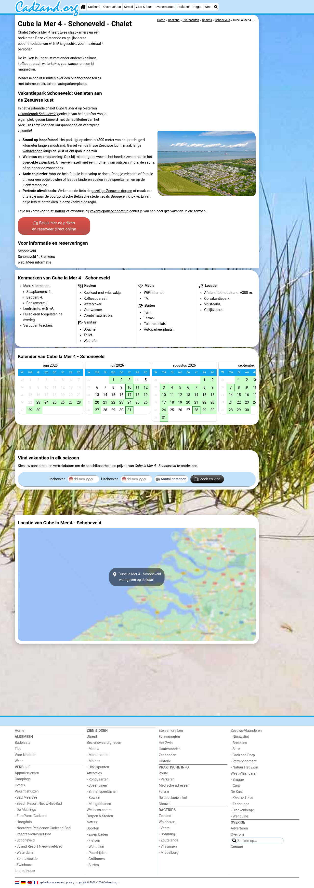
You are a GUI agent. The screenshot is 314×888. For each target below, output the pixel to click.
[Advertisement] (279, 127)
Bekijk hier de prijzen (54, 226)
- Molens (93, 761)
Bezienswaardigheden (104, 743)
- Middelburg (168, 853)
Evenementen (165, 7)
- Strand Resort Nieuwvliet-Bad (38, 846)
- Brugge (237, 780)
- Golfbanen (96, 859)
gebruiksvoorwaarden (52, 882)
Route (163, 773)
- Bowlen (93, 798)
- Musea (93, 749)
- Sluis (235, 749)
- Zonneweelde (26, 859)
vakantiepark (109, 211)
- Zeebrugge (240, 804)
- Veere (164, 828)
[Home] (82, 7)
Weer (207, 7)
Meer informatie (38, 262)
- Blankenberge (242, 810)
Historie (165, 761)
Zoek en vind (207, 479)
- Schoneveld (25, 840)
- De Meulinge (25, 810)
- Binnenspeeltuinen (102, 792)
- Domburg (167, 834)
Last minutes (25, 871)
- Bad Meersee (26, 797)
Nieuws (164, 804)
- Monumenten (98, 755)
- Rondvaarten (98, 779)
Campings (23, 779)
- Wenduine (239, 816)
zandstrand (56, 146)
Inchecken (58, 479)
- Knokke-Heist (242, 798)
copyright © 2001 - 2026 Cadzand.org (97, 882)
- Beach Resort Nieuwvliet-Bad (38, 804)
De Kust (237, 792)
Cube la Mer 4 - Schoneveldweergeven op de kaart (137, 577)
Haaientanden (170, 749)
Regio (197, 7)
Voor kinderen (26, 755)
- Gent (235, 786)
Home (19, 731)
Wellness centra (99, 810)
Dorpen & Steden (100, 816)
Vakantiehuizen (27, 791)
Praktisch (183, 7)
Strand (128, 7)
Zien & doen (144, 7)
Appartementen (27, 773)
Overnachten (112, 7)
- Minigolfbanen (99, 804)
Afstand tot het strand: (221, 293)
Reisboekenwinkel (173, 798)
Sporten (93, 828)
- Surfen (93, 865)
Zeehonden (167, 755)
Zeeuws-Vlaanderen (246, 731)
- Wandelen (95, 847)
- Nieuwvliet (240, 737)
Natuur (92, 822)
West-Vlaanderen (244, 773)
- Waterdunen (25, 853)
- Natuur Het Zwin (244, 767)
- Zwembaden (97, 834)
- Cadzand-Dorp (243, 755)
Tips (18, 749)
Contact (237, 847)
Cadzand (94, 7)
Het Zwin (166, 743)
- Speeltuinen (97, 785)
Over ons (238, 834)
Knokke (133, 196)
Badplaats (22, 743)
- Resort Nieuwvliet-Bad (33, 834)
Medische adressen (174, 785)
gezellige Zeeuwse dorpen (112, 191)
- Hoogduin (23, 822)
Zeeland (165, 816)
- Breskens (239, 743)
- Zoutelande (168, 840)
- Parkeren (166, 779)
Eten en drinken (171, 731)
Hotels (20, 785)
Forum (164, 792)
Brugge (116, 196)
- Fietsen (93, 841)
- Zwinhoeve (24, 865)
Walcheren (167, 822)
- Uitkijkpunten (98, 767)
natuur (60, 211)
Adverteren (239, 828)
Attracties (94, 773)
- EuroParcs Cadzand (31, 816)
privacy (70, 882)
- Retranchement (244, 761)
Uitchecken (110, 479)
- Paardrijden (97, 853)
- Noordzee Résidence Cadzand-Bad (43, 828)
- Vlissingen (168, 846)
